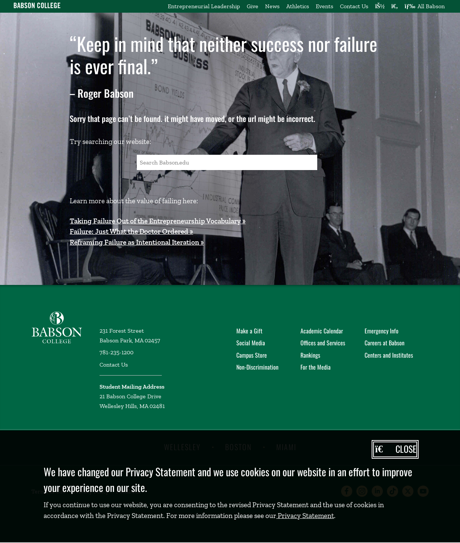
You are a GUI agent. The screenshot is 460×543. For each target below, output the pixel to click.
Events (324, 6)
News (272, 6)
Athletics (297, 6)
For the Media (315, 366)
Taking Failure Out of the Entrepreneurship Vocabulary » (158, 221)
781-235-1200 (116, 352)
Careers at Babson (384, 342)
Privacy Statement (305, 515)
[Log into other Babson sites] (380, 6)
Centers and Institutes (389, 355)
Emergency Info (381, 330)
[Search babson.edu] (395, 6)
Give (252, 6)
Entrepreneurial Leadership (204, 6)
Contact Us (354, 6)
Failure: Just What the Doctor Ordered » (131, 231)
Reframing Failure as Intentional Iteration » (137, 242)
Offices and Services (322, 342)
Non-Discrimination (257, 366)
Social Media (250, 342)
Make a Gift (249, 330)
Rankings (310, 355)
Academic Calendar (321, 330)
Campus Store (251, 355)
